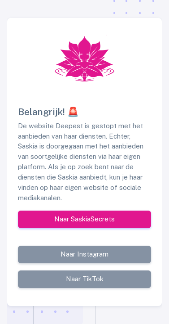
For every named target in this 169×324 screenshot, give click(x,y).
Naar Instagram (84, 254)
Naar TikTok (85, 279)
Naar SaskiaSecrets (84, 219)
